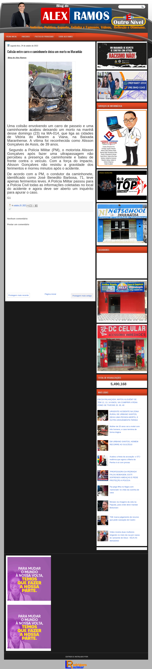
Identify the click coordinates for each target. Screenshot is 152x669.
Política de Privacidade (44, 36)
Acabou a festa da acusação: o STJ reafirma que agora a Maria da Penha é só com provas (125, 460)
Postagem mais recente (18, 295)
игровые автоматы (17, 1)
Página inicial (11, 36)
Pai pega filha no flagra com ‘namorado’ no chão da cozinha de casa (124, 490)
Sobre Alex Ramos (66, 36)
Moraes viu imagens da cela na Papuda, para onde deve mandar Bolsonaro (124, 505)
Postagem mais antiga (82, 296)
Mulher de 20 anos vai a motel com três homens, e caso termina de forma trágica (125, 429)
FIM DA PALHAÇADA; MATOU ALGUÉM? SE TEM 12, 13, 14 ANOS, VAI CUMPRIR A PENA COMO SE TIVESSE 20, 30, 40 (117, 402)
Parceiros (26, 36)
